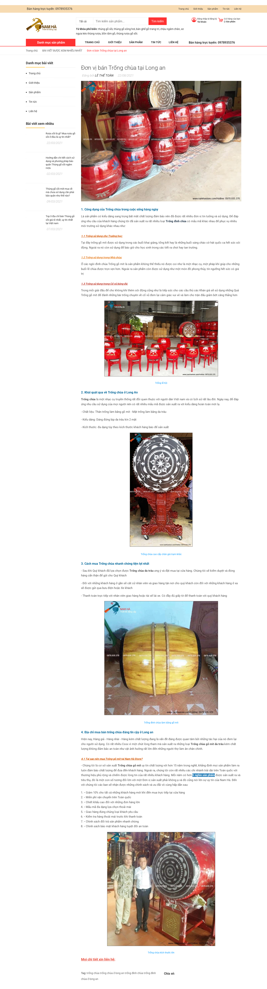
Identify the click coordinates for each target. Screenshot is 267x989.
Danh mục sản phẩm (51, 42)
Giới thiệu (198, 9)
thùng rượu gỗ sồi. (127, 33)
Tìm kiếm (157, 21)
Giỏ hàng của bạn (232, 19)
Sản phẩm (212, 9)
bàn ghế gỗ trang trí (147, 28)
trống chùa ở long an (112, 973)
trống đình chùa (134, 973)
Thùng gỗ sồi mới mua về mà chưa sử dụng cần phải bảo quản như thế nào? (60, 192)
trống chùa (93, 973)
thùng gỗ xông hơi (124, 28)
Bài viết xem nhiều (40, 124)
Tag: (83, 973)
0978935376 (63, 9)
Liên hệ (237, 9)
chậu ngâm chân (170, 28)
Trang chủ (183, 9)
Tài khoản (201, 22)
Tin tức (226, 9)
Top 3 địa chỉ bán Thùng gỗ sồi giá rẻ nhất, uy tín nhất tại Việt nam (60, 219)
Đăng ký (213, 19)
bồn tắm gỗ (108, 33)
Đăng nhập (202, 19)
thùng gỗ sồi (105, 28)
